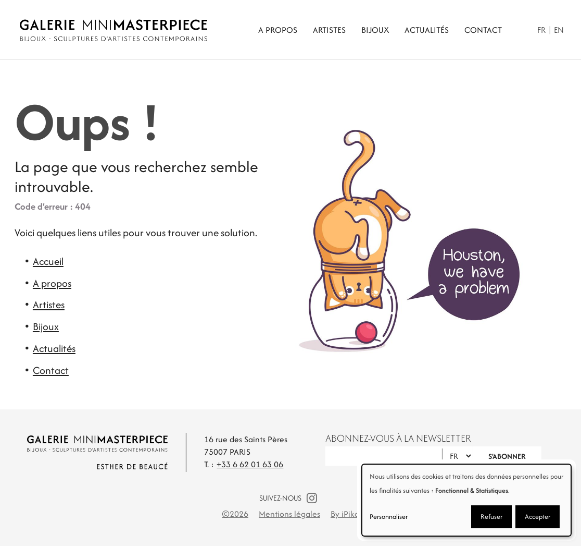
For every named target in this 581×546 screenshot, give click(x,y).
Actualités (427, 30)
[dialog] (466, 500)
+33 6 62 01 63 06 (250, 464)
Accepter (537, 516)
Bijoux (375, 30)
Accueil (48, 261)
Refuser (491, 516)
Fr (541, 30)
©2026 (235, 514)
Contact (483, 30)
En (559, 30)
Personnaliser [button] (389, 516)
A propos (277, 30)
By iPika (345, 514)
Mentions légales (289, 514)
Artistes (329, 30)
